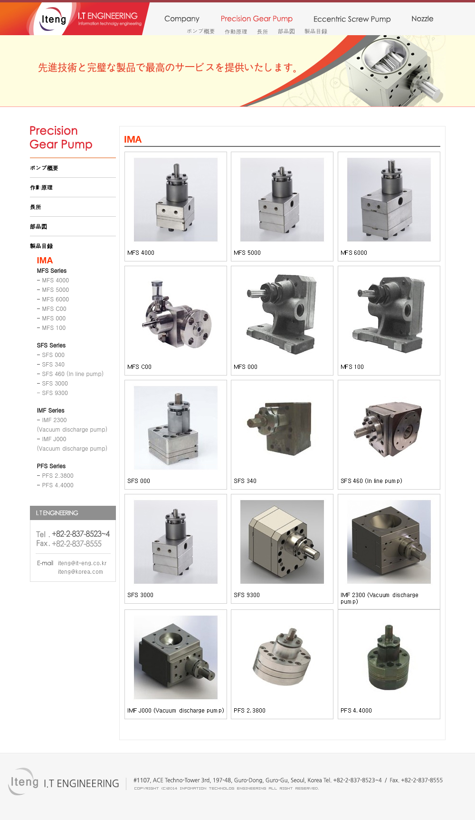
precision (257, 19)
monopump (352, 19)
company (181, 19)
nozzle (422, 19)
